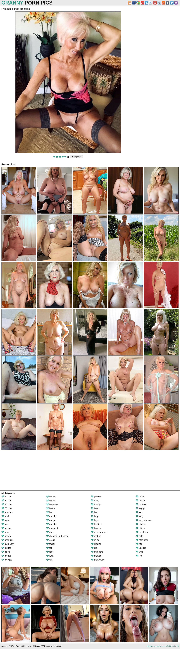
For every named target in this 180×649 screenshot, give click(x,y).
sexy (140, 516)
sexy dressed (144, 520)
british (50, 500)
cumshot (52, 528)
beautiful (7, 540)
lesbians (96, 524)
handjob (96, 504)
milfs (95, 540)
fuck (50, 556)
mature (96, 536)
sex (139, 512)
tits (139, 544)
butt (49, 512)
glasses (96, 496)
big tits (6, 548)
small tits (142, 532)
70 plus (6, 508)
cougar (51, 520)
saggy (140, 508)
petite (140, 496)
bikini (5, 552)
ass (4, 524)
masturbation (99, 532)
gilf (49, 560)
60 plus (6, 504)
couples (51, 524)
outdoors (97, 552)
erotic (50, 540)
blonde (6, 556)
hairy (95, 500)
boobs (51, 496)
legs (94, 520)
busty (50, 508)
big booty (7, 544)
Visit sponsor (76, 156)
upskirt (141, 548)
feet (49, 552)
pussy (140, 500)
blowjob (6, 560)
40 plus (6, 496)
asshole (6, 528)
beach (6, 536)
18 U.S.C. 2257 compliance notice (46, 646)
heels (95, 508)
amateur (7, 512)
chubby (51, 516)
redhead (141, 504)
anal (5, 516)
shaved (141, 524)
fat (49, 548)
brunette (52, 504)
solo (139, 536)
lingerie (96, 528)
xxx (139, 556)
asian (5, 520)
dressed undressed (57, 536)
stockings (142, 540)
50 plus (6, 500)
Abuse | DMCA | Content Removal (16, 646)
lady (94, 516)
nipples (96, 544)
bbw (5, 532)
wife (139, 552)
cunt (50, 532)
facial (50, 544)
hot (94, 512)
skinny (140, 528)
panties (96, 556)
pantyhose (97, 560)
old (94, 548)
